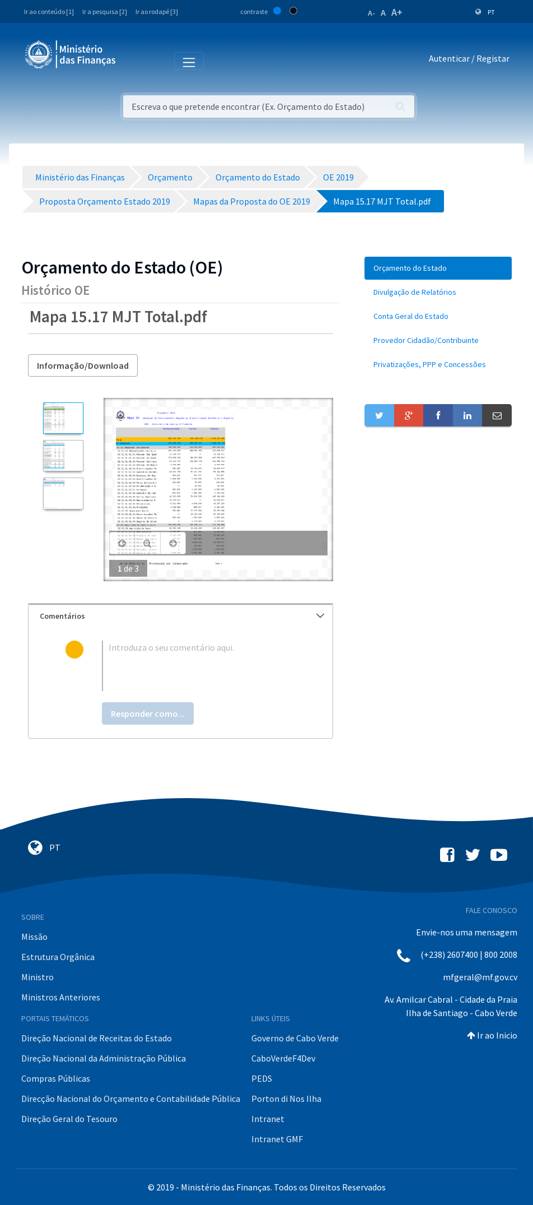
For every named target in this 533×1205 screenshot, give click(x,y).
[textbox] (199, 666)
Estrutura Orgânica (58, 956)
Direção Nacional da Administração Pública (103, 1058)
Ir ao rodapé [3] (156, 11)
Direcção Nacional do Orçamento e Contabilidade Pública (130, 1098)
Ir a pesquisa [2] (104, 11)
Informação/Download (83, 365)
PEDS (261, 1078)
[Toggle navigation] (133, 60)
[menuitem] (438, 268)
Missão (34, 936)
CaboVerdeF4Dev (283, 1058)
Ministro (37, 976)
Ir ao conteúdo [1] (49, 11)
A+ (397, 12)
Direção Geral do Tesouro (69, 1118)
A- (371, 13)
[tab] (181, 616)
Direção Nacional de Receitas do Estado (96, 1038)
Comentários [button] (182, 616)
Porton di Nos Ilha (286, 1098)
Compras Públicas (55, 1078)
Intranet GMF (277, 1138)
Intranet (267, 1118)
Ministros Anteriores (60, 997)
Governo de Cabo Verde (295, 1038)
